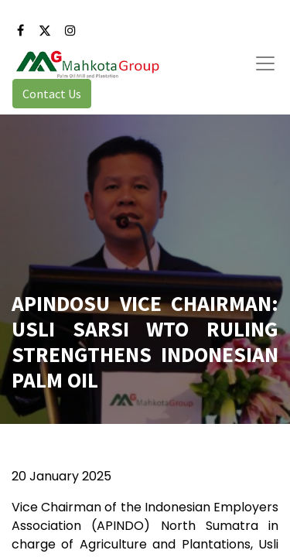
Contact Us (51, 93)
